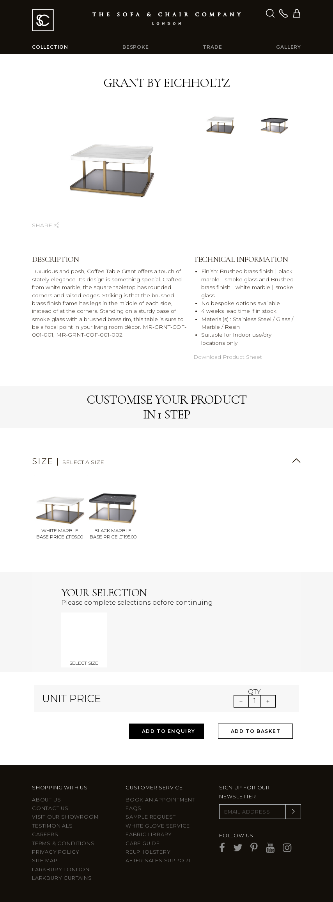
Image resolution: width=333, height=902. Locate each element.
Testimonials (52, 826)
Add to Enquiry (168, 731)
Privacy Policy (56, 852)
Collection (50, 47)
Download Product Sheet (227, 357)
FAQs (134, 808)
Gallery (288, 47)
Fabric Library (149, 834)
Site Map (44, 860)
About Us (46, 800)
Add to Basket (256, 731)
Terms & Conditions (63, 843)
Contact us (50, 808)
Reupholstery (148, 852)
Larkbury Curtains (62, 878)
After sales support (158, 860)
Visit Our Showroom (65, 817)
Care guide (143, 843)
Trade (212, 47)
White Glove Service (158, 826)
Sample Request (151, 817)
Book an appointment (160, 800)
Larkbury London (61, 869)
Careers (45, 834)
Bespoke (135, 47)
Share (45, 225)
